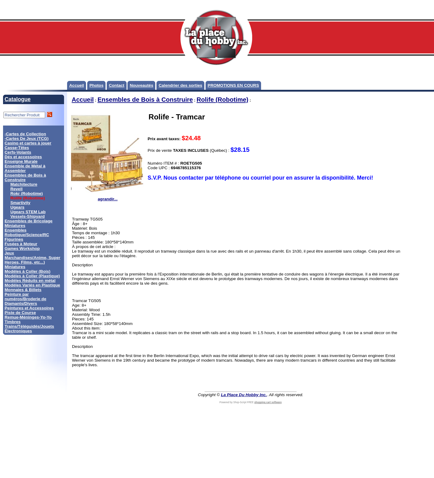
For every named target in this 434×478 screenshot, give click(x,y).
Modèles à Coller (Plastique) (32, 276)
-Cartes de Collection (25, 134)
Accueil (76, 85)
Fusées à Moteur (21, 244)
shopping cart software (268, 402)
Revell (16, 189)
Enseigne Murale (21, 161)
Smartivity (20, 202)
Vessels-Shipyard (27, 216)
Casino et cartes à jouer (28, 143)
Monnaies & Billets (23, 289)
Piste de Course (20, 312)
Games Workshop (22, 248)
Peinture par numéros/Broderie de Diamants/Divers (25, 299)
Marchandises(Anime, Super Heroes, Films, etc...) (32, 260)
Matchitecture (23, 184)
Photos (96, 85)
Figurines (14, 239)
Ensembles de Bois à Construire (25, 177)
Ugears (17, 207)
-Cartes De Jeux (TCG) (26, 138)
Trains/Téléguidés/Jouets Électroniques (29, 328)
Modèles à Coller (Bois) (27, 271)
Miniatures (15, 267)
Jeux (9, 253)
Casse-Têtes (17, 147)
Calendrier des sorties (180, 85)
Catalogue (17, 99)
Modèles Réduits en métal (30, 280)
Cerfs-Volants (18, 152)
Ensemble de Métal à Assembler (25, 168)
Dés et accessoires (23, 157)
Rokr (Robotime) (26, 193)
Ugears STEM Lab (28, 212)
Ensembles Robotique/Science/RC (27, 232)
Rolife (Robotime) (222, 99)
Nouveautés (141, 85)
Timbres (13, 321)
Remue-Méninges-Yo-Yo (28, 317)
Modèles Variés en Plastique (32, 285)
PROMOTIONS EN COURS (233, 85)
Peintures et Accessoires (29, 308)
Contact (116, 85)
